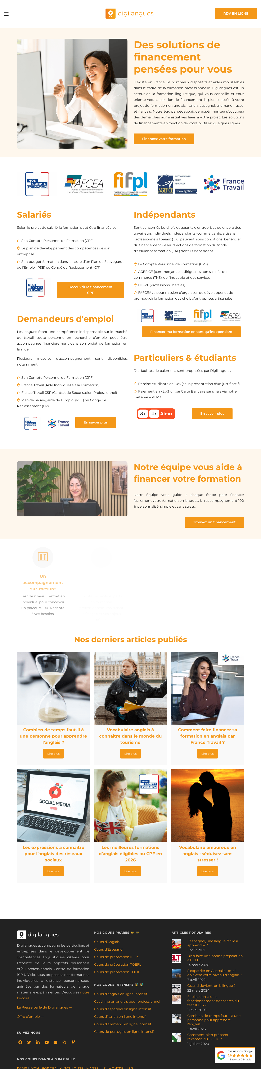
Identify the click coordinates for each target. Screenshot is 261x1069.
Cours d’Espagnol (108, 949)
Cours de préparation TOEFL (117, 964)
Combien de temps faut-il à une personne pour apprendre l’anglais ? (214, 1020)
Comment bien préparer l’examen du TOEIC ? (207, 1037)
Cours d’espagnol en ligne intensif (122, 1009)
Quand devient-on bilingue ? (211, 986)
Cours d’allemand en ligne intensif (122, 1024)
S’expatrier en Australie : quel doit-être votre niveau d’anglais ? (214, 973)
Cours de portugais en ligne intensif (124, 1032)
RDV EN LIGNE (235, 13)
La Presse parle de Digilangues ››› (44, 1007)
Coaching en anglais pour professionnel (127, 1002)
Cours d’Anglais (107, 942)
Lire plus (53, 754)
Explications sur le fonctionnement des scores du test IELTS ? (213, 1001)
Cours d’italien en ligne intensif (120, 1017)
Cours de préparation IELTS (116, 957)
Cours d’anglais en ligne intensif (120, 994)
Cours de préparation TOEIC (117, 972)
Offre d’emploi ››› (31, 1017)
